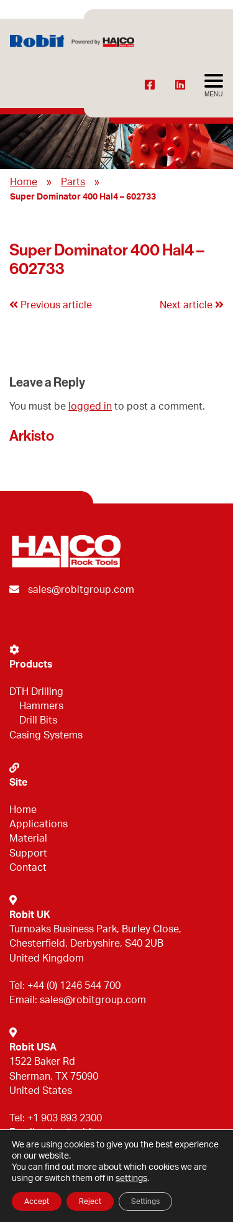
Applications (38, 824)
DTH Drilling (36, 692)
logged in (90, 406)
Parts (73, 182)
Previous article (50, 305)
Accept (36, 1201)
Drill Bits (38, 720)
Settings (145, 1201)
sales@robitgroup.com (81, 590)
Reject (90, 1201)
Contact (28, 868)
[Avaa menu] (213, 86)
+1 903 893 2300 (64, 1118)
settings (131, 1178)
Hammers (41, 706)
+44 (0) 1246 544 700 (74, 986)
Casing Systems (46, 735)
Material (28, 838)
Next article (192, 305)
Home (23, 182)
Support (28, 853)
